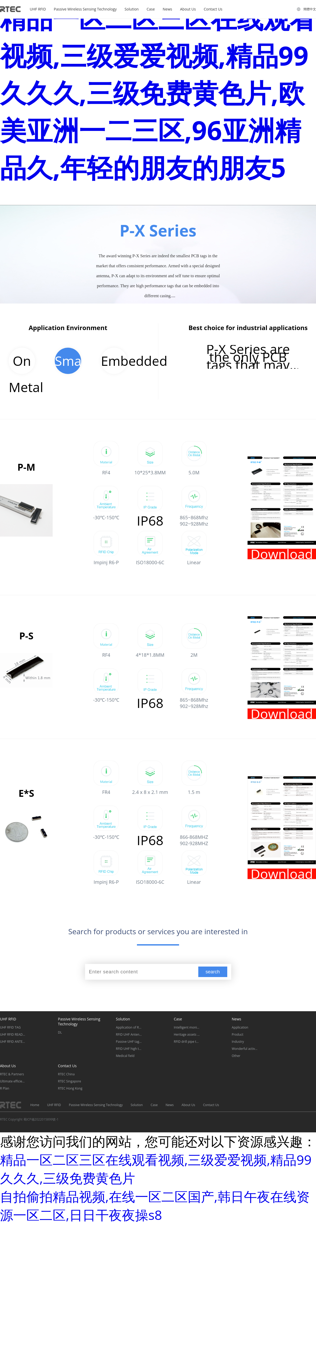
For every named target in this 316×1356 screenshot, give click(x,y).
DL (60, 1032)
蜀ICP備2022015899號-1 (40, 1119)
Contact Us (213, 9)
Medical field (125, 1056)
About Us (188, 9)
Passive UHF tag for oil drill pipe (129, 1041)
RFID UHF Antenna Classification (129, 1034)
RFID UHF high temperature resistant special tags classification (129, 1048)
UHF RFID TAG (10, 1027)
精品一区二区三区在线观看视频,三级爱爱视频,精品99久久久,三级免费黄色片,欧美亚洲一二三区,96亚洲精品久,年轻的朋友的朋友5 (158, 92)
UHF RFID (38, 9)
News (167, 9)
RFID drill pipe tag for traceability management (187, 1041)
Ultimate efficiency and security (13, 1081)
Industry (238, 1041)
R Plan (4, 1088)
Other (236, 1056)
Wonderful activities (245, 1048)
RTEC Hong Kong (70, 1088)
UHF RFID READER (13, 1034)
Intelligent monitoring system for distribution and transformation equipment (187, 1027)
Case (151, 9)
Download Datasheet (281, 554)
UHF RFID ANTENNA (13, 1041)
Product (237, 1034)
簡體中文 (309, 9)
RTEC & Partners (12, 1074)
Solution (132, 9)
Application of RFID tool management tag (129, 1027)
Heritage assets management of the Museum (187, 1034)
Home (34, 1105)
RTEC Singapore (69, 1081)
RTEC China (66, 1074)
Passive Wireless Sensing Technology (85, 9)
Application (240, 1027)
